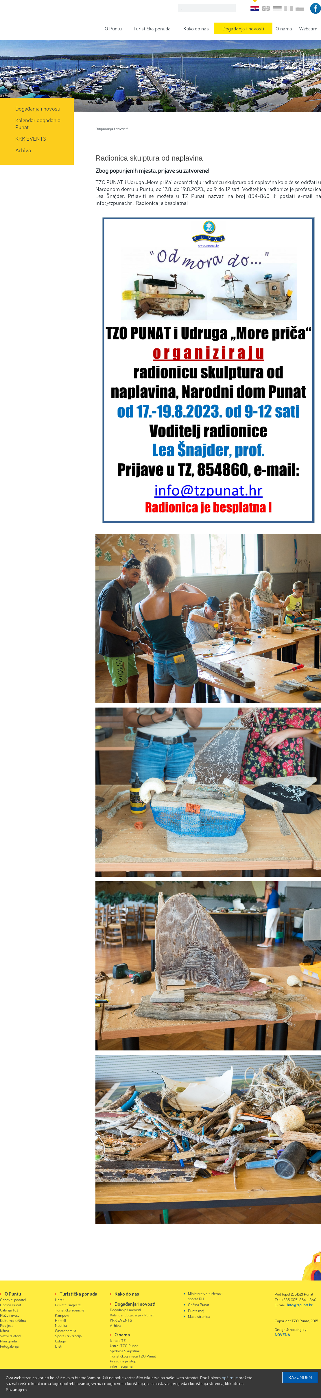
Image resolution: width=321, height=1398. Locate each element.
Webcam (308, 28)
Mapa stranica (199, 1316)
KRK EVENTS (30, 138)
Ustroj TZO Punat (124, 1345)
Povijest (6, 1325)
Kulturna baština (13, 1320)
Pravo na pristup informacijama (123, 1363)
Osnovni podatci (13, 1299)
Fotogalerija (9, 1346)
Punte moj (196, 1310)
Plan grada (8, 1340)
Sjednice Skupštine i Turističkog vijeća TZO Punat (133, 1353)
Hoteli (59, 1299)
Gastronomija (65, 1330)
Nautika (61, 1325)
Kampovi (62, 1315)
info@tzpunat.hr (300, 1304)
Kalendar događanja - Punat (39, 123)
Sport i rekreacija (68, 1335)
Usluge (60, 1340)
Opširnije (230, 1377)
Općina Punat (10, 1304)
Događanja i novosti (243, 28)
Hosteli (60, 1320)
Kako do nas (196, 28)
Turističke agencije (69, 1309)
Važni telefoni (10, 1335)
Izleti (58, 1346)
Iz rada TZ (118, 1340)
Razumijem (300, 1377)
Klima (4, 1330)
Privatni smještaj (68, 1304)
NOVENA (282, 1334)
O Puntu (113, 28)
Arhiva (23, 149)
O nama (284, 28)
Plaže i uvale (9, 1315)
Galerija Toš (9, 1309)
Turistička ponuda (152, 28)
